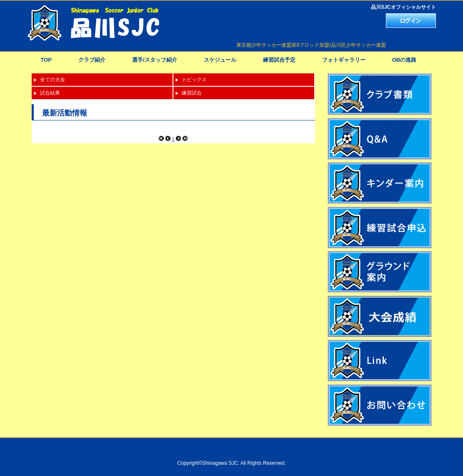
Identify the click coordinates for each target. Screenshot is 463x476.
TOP (46, 60)
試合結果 (50, 93)
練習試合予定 (279, 60)
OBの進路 (404, 60)
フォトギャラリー (343, 60)
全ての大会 (52, 80)
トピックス (194, 80)
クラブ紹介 (91, 60)
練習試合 (192, 93)
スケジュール (220, 60)
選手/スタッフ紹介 (154, 60)
